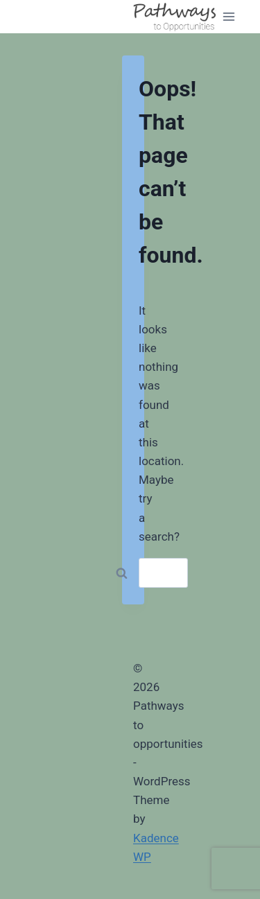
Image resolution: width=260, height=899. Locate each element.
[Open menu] (229, 16)
